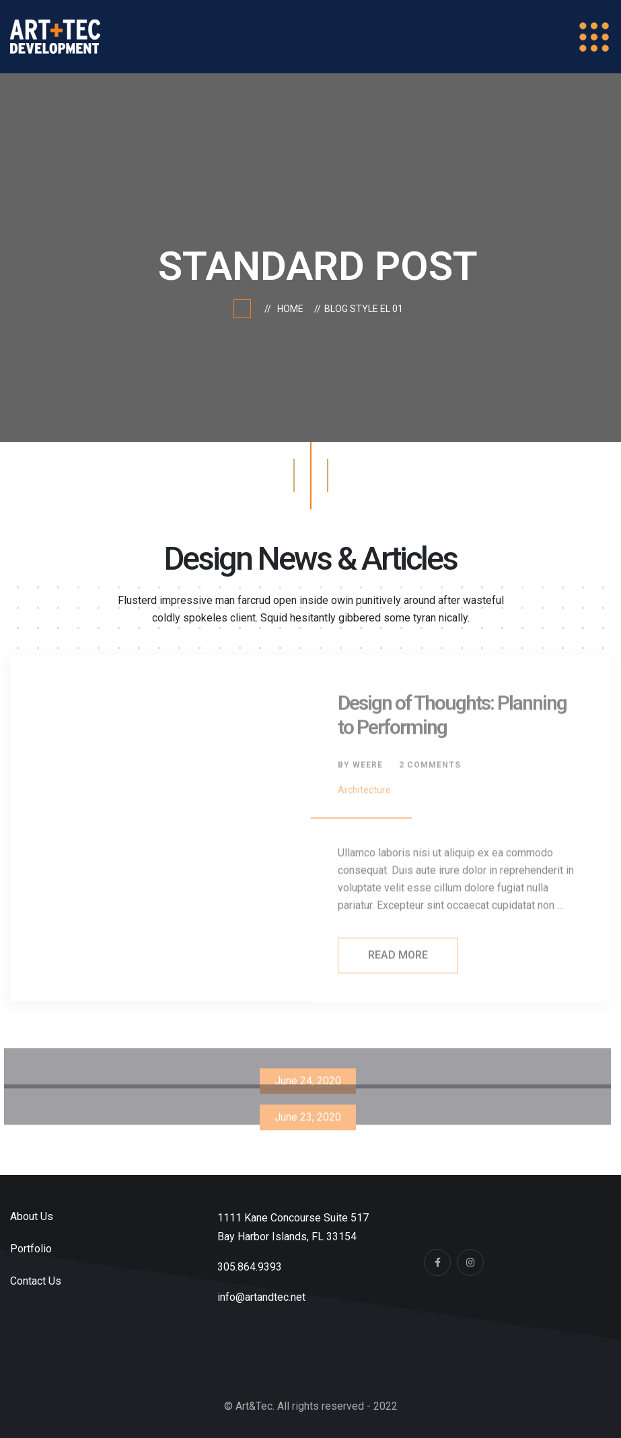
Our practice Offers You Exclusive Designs (307, 1156)
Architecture (364, 793)
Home (292, 308)
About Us (31, 1216)
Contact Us (35, 1281)
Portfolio (31, 1248)
